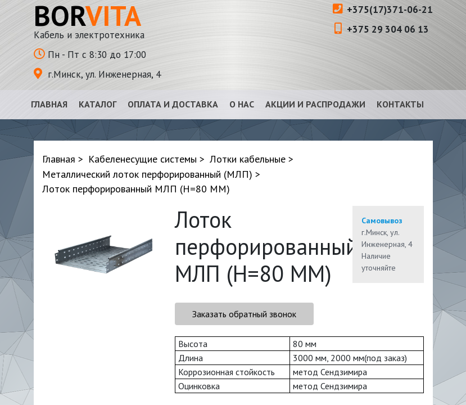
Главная (49, 104)
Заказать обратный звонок (244, 314)
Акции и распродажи (315, 104)
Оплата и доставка (173, 104)
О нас (241, 104)
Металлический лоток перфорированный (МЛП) (147, 174)
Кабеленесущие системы (142, 158)
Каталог (97, 104)
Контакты (400, 104)
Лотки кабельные (248, 158)
